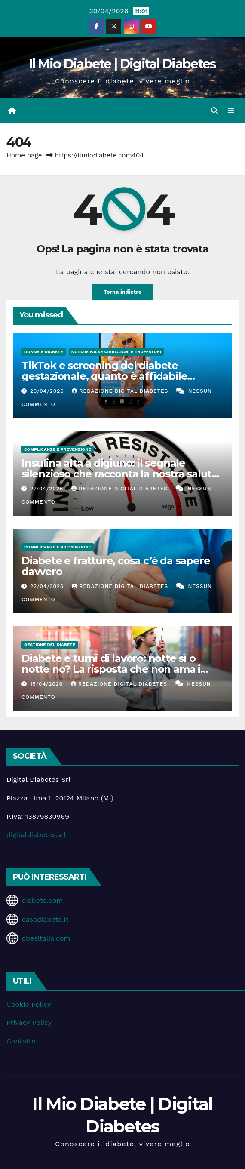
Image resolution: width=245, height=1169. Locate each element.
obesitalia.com (45, 938)
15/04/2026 (47, 684)
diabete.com (42, 900)
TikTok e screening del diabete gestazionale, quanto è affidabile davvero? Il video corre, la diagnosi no (115, 376)
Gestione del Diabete (49, 644)
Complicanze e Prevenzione (57, 449)
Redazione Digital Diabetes (121, 391)
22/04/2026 (48, 586)
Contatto (21, 1041)
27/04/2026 (47, 489)
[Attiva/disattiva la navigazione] (231, 111)
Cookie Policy (28, 1004)
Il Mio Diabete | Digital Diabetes (122, 64)
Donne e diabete (43, 351)
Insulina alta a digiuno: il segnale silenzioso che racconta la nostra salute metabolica (119, 474)
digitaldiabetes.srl (36, 835)
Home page (24, 155)
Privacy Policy (29, 1022)
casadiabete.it (44, 919)
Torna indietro (123, 292)
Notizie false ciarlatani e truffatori (116, 351)
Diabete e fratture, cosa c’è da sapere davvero (115, 566)
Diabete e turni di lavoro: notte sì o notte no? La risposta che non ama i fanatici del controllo (110, 669)
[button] (214, 111)
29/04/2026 (48, 391)
